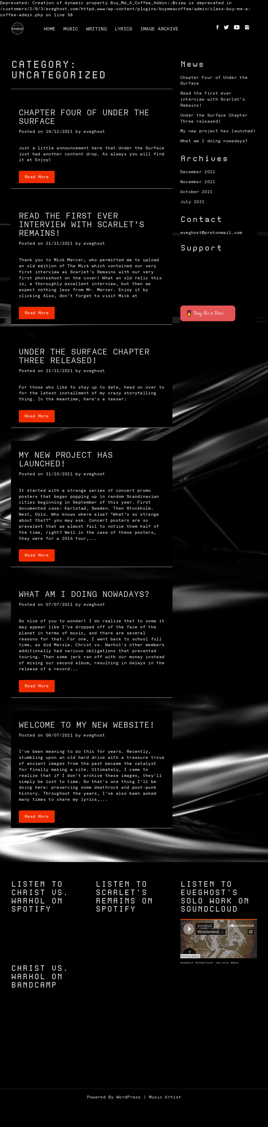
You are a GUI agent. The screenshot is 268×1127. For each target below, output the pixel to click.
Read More (37, 177)
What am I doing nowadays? (84, 594)
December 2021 (197, 172)
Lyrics (123, 29)
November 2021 (197, 182)
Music (70, 29)
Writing (96, 29)
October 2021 (196, 192)
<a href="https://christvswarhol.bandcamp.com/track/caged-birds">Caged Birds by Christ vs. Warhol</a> (49, 1048)
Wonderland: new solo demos (217, 962)
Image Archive (159, 29)
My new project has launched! (218, 131)
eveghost (94, 131)
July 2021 (192, 202)
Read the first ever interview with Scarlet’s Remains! (81, 224)
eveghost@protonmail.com (211, 233)
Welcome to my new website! (87, 725)
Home (49, 29)
